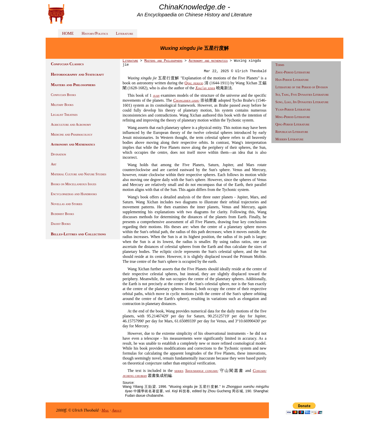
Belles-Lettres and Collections (78, 234)
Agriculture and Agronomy (71, 124)
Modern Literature (289, 139)
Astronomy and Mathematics (73, 144)
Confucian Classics (67, 64)
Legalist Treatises (64, 115)
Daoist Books (61, 224)
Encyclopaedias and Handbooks (74, 194)
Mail (105, 410)
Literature (124, 33)
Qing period (194, 83)
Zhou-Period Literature (292, 72)
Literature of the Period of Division (301, 87)
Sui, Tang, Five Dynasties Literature (302, 94)
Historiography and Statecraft (77, 74)
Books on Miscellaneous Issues (73, 184)
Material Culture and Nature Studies (78, 174)
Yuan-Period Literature (292, 109)
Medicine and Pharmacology (72, 134)
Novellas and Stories (66, 204)
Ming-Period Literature (292, 117)
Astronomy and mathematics (208, 61)
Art (53, 164)
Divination (58, 154)
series (179, 370)
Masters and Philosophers (73, 85)
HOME (68, 33)
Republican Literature (291, 132)
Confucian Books (63, 95)
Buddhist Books (62, 214)
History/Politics (95, 33)
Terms (279, 65)
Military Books (62, 105)
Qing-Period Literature (292, 124)
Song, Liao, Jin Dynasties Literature (301, 102)
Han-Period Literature (292, 80)
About (117, 410)
